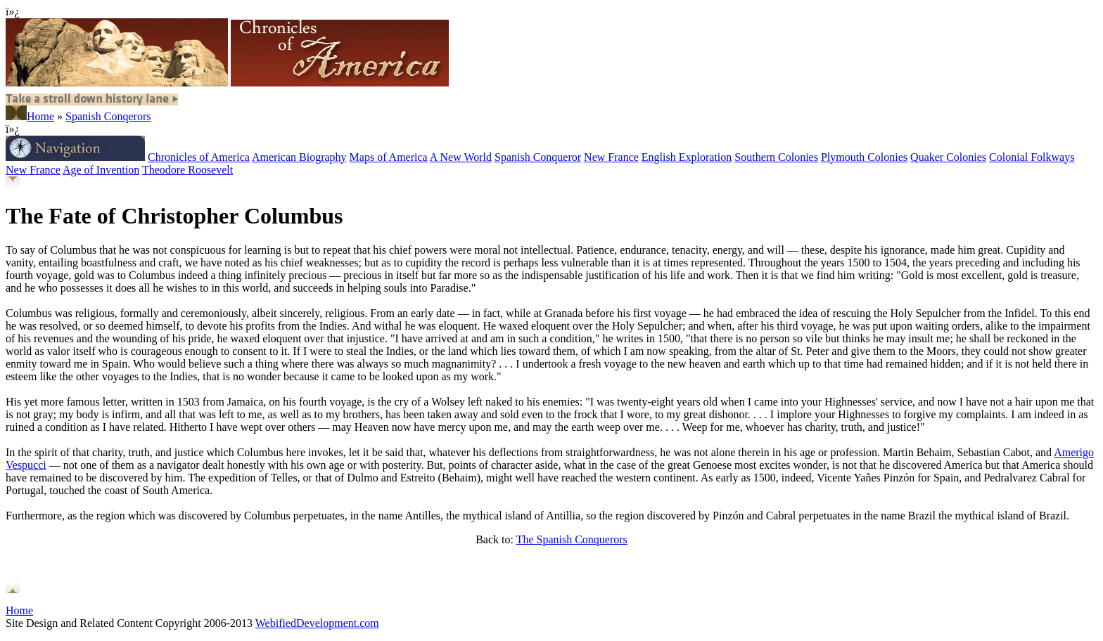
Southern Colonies (776, 157)
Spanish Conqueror (538, 157)
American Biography (299, 157)
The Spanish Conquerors (571, 539)
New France (611, 157)
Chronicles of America (199, 157)
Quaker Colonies (948, 157)
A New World (461, 157)
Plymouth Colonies (864, 157)
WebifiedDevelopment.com (317, 623)
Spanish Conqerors (108, 116)
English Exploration (687, 157)
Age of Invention (101, 170)
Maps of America (389, 157)
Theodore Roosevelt (187, 170)
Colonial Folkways (1031, 157)
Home (40, 116)
